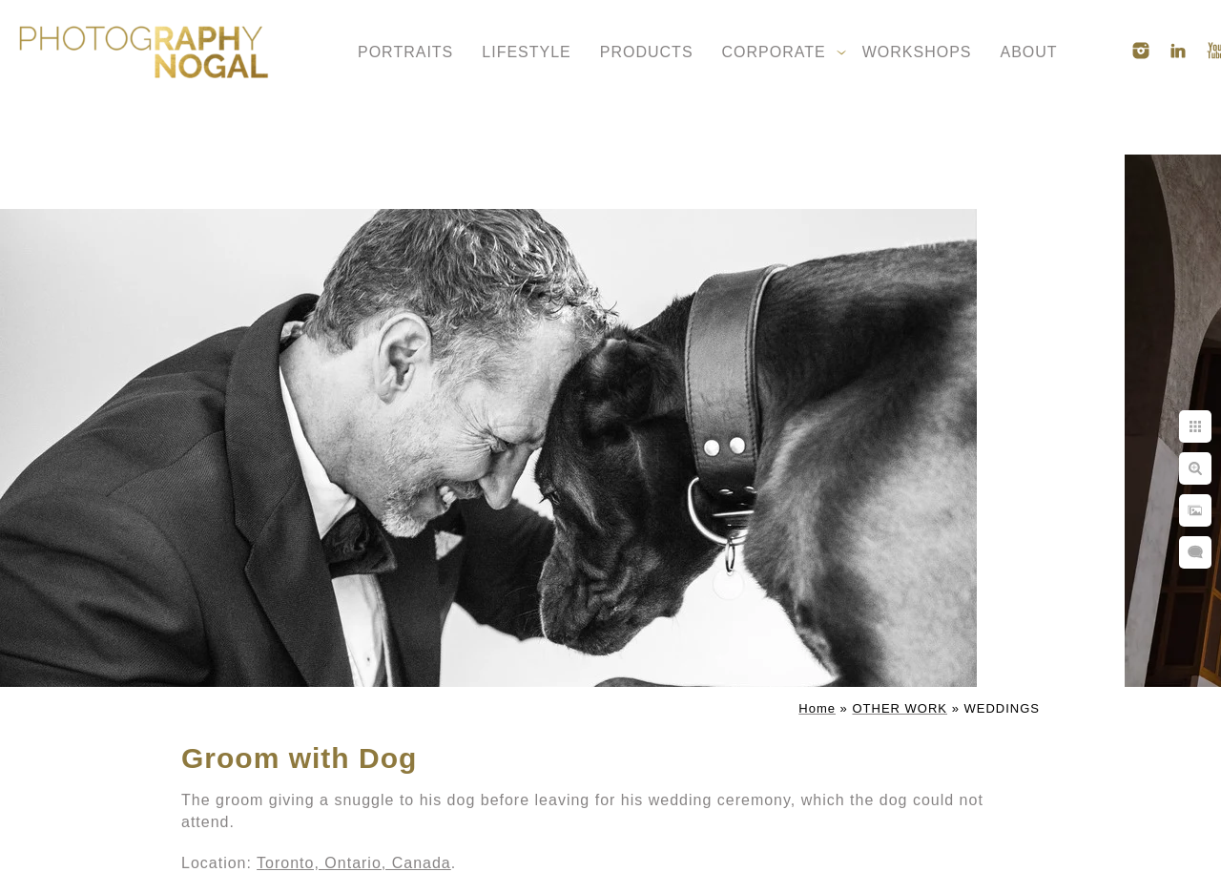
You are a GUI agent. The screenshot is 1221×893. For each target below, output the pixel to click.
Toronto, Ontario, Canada (354, 863)
